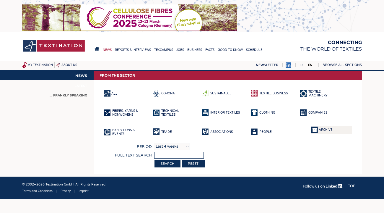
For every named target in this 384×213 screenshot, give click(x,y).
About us (69, 65)
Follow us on (323, 186)
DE (302, 65)
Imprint (84, 191)
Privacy (66, 191)
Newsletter (267, 65)
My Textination (40, 65)
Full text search (133, 155)
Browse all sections (342, 65)
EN (310, 65)
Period (144, 146)
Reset (193, 164)
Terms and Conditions (37, 191)
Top (351, 186)
